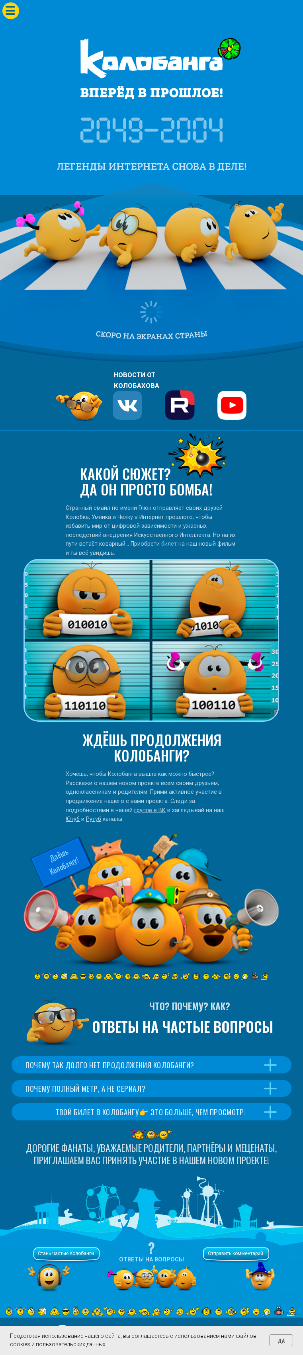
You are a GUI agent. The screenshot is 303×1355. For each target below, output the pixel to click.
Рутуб (93, 819)
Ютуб (73, 819)
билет (169, 543)
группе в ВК (150, 810)
